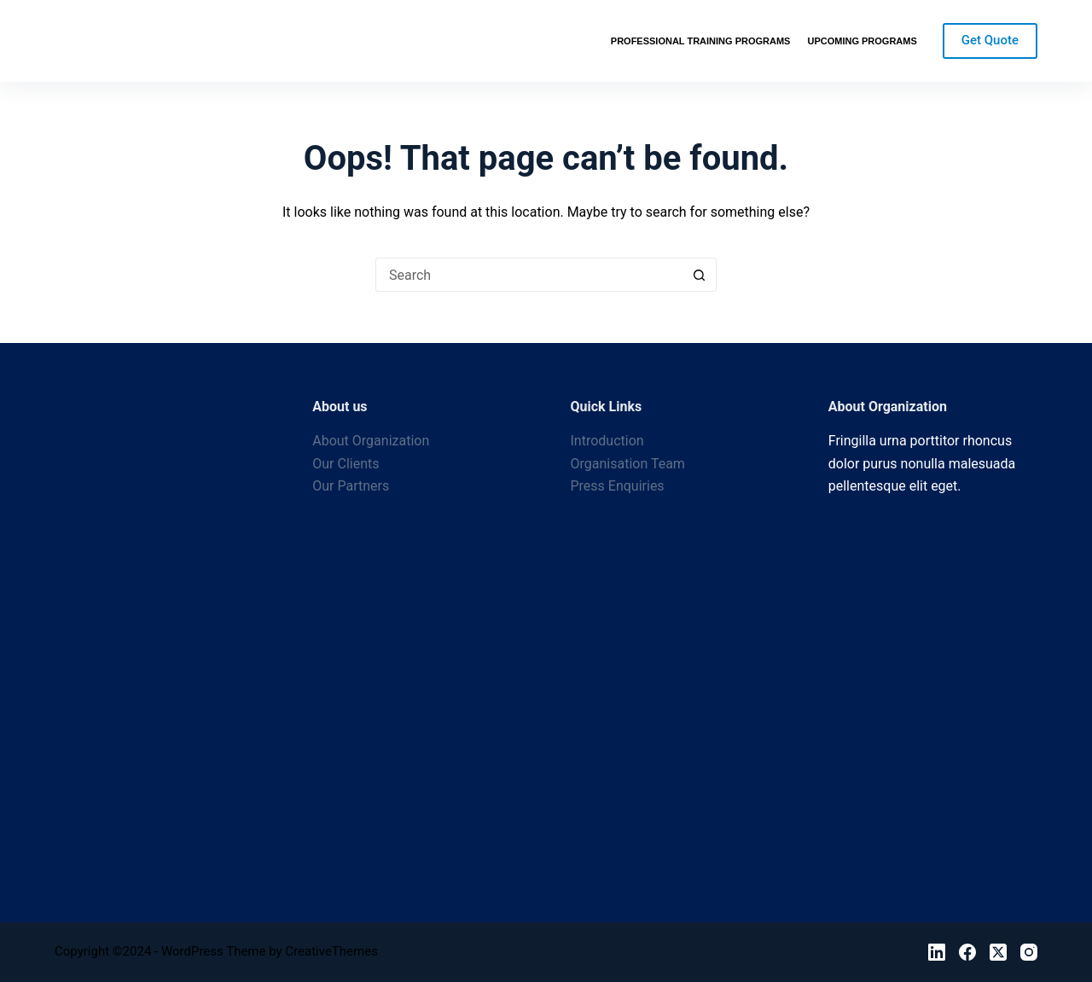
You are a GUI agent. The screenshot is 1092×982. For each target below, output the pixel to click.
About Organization (370, 441)
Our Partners (350, 486)
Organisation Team (628, 464)
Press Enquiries (618, 486)
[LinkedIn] (936, 952)
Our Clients (345, 464)
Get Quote (990, 40)
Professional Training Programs (701, 41)
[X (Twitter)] (998, 952)
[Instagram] (1028, 952)
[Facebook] (967, 952)
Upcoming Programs (861, 41)
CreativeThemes (331, 951)
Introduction (607, 441)
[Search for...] (528, 275)
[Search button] (699, 275)
